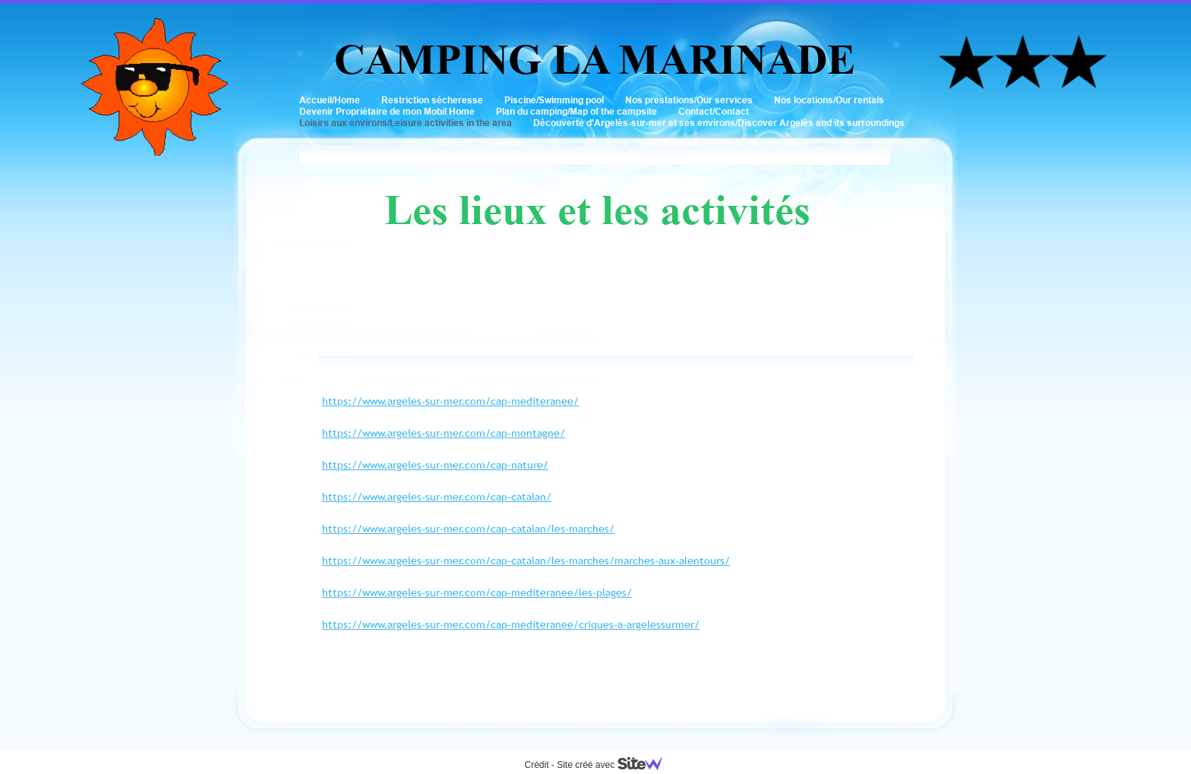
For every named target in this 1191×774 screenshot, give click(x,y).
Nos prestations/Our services (689, 100)
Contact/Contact (713, 111)
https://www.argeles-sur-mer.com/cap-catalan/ (436, 497)
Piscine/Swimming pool (554, 100)
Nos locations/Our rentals (829, 100)
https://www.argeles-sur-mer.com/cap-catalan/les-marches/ (468, 528)
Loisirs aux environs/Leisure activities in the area (405, 122)
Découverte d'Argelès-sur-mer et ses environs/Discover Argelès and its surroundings (719, 122)
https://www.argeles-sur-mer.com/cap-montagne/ (443, 433)
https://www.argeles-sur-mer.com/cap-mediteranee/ (450, 401)
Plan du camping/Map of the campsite (576, 111)
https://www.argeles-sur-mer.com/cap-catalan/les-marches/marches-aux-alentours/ (526, 560)
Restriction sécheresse (432, 100)
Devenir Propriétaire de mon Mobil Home (387, 111)
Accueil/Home (329, 100)
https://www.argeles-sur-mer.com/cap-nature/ (435, 465)
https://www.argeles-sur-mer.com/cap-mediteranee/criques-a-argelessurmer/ (511, 624)
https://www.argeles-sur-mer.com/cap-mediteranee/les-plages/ (477, 592)
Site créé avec (615, 765)
